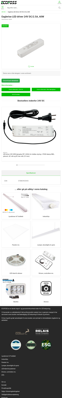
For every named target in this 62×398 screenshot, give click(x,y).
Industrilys (46, 194)
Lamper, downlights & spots (46, 222)
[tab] (24, 142)
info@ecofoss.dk (33, 391)
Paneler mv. (16, 222)
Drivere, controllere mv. (46, 251)
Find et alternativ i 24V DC (16, 89)
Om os (4, 359)
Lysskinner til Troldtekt (16, 194)
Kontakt (4, 362)
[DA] (9, 2)
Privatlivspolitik (6, 365)
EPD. (3, 352)
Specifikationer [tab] (31, 150)
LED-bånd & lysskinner (9, 346)
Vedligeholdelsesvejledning (10, 372)
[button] (31, 46)
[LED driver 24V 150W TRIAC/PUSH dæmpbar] (46, 118)
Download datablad (10, 81)
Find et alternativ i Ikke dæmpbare (46, 89)
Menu (2, 7)
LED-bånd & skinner (16, 251)
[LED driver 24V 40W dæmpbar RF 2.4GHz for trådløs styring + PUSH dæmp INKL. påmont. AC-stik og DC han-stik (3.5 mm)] (16, 118)
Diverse (46, 279)
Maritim (15, 279)
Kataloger (5, 375)
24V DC (4, 12)
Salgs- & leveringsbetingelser (11, 369)
